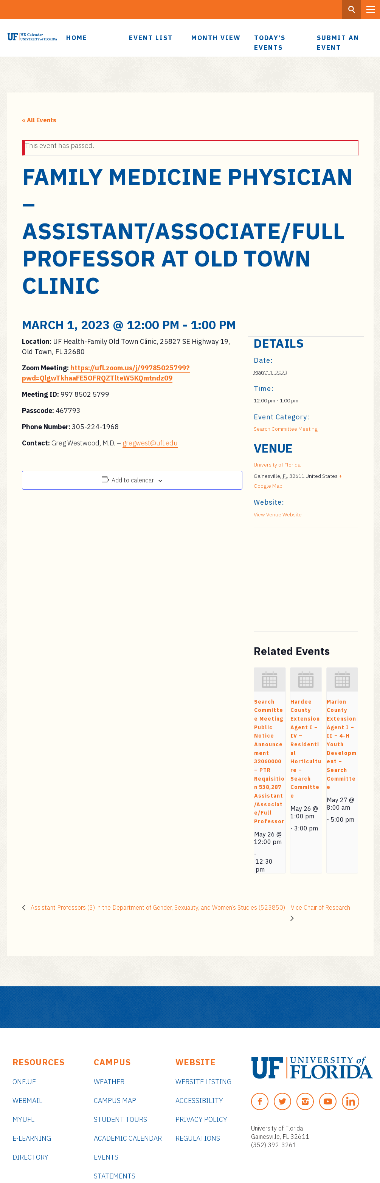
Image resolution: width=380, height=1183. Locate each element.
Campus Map (115, 1100)
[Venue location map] (293, 579)
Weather (109, 1081)
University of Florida (277, 464)
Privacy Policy (201, 1119)
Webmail (27, 1100)
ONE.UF (24, 1081)
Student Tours (120, 1119)
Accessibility (199, 1100)
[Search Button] (351, 9)
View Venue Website (278, 514)
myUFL (23, 1119)
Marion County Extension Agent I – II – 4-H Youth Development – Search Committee (342, 744)
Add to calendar (133, 480)
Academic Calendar (128, 1138)
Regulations (197, 1138)
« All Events (39, 120)
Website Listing (203, 1081)
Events (106, 1157)
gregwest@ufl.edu (150, 443)
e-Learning (31, 1138)
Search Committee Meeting (286, 428)
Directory (30, 1157)
